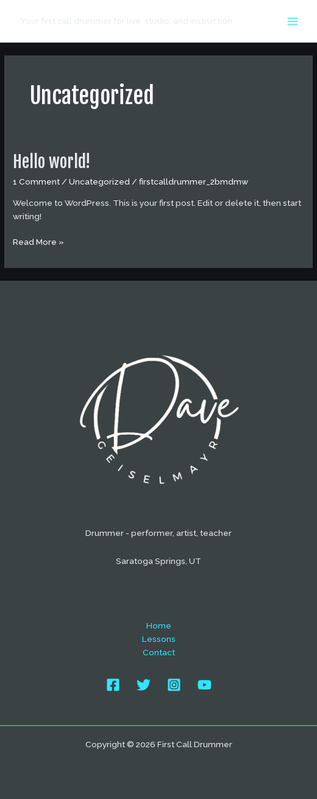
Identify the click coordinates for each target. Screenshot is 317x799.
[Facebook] (113, 685)
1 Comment (36, 181)
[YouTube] (205, 685)
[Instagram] (174, 685)
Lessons (159, 639)
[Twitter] (144, 685)
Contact (159, 652)
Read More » (38, 242)
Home (158, 625)
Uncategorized (99, 181)
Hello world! (51, 161)
